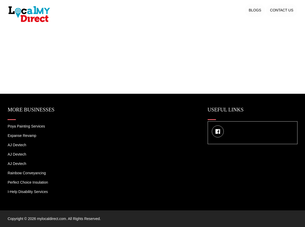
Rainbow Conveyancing (27, 173)
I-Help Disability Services (28, 192)
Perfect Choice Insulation (28, 182)
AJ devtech (17, 145)
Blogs (255, 10)
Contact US (281, 10)
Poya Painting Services (26, 126)
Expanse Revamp (22, 135)
